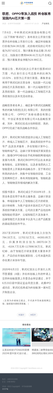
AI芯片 (33, 315)
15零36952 (11, 382)
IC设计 (21, 315)
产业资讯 (45, 24)
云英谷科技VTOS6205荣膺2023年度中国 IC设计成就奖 (15, 352)
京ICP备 (5, 389)
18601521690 (12, 379)
